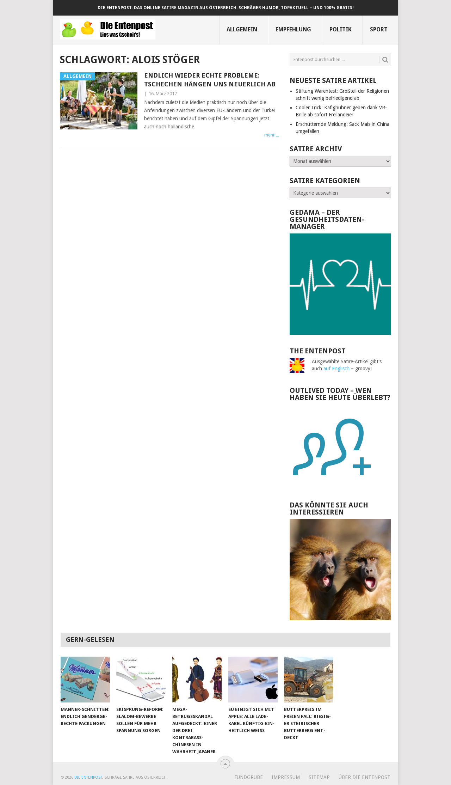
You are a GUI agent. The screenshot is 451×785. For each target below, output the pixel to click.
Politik (340, 29)
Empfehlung (293, 29)
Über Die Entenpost (364, 777)
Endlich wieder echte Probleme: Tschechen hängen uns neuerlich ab (210, 80)
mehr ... (271, 135)
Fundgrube (248, 777)
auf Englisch (336, 368)
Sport (379, 29)
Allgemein (242, 29)
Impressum (286, 777)
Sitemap (319, 777)
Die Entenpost (88, 777)
